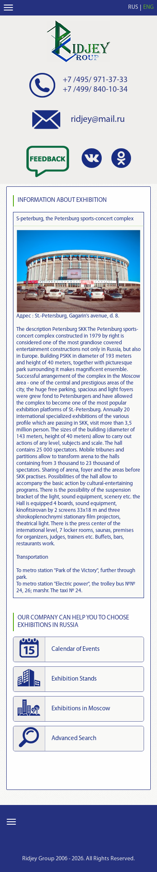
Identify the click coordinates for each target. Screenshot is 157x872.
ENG (148, 7)
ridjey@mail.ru (98, 119)
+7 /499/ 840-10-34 (95, 90)
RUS (133, 7)
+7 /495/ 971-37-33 (95, 80)
